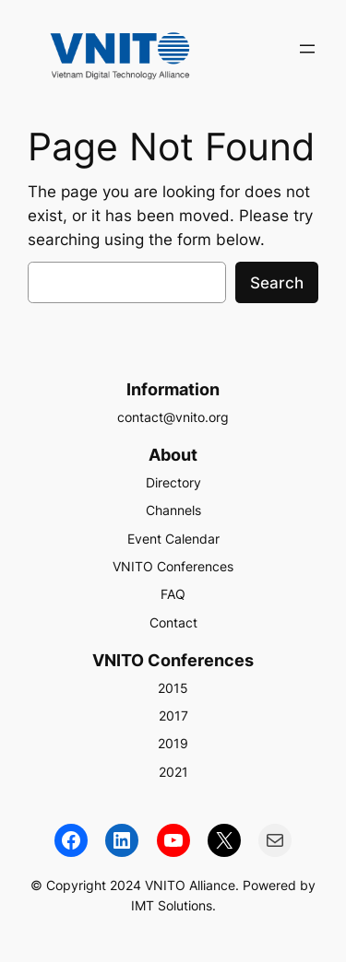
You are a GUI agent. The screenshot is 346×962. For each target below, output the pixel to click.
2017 (173, 715)
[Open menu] (307, 49)
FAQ (173, 594)
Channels (173, 510)
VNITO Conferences (173, 566)
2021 (173, 772)
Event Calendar (173, 538)
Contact (173, 622)
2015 (173, 688)
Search (277, 283)
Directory (173, 482)
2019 (173, 743)
